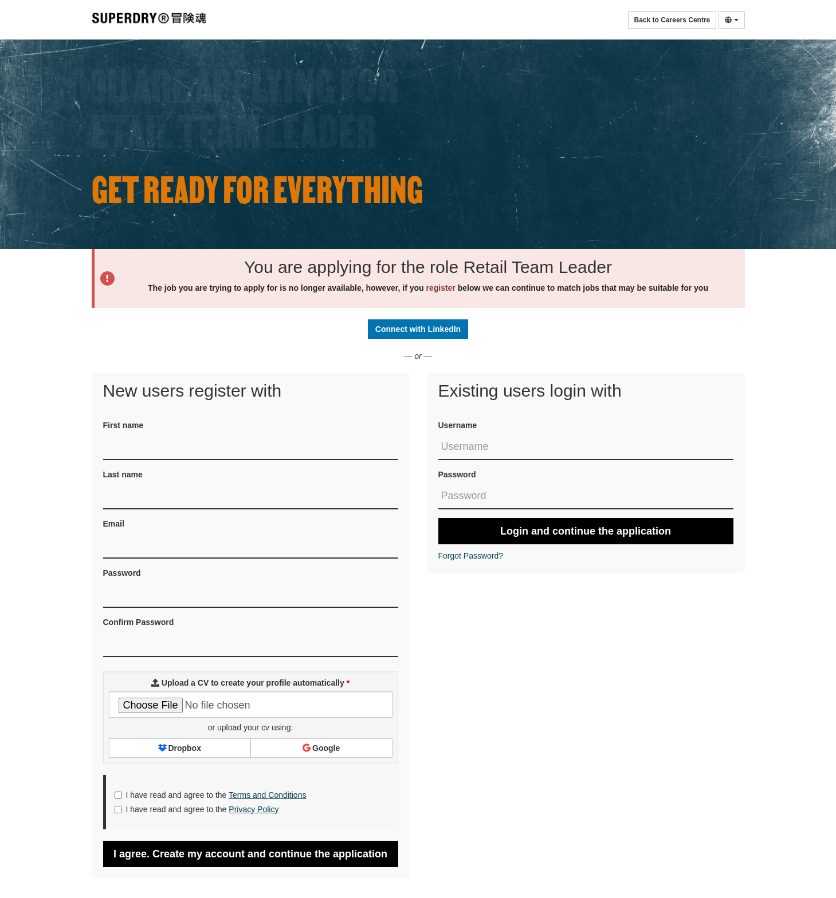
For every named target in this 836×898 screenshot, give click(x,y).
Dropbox (179, 748)
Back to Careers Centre (672, 20)
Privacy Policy (253, 809)
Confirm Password (138, 622)
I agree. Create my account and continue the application (250, 854)
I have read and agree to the (211, 795)
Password (457, 474)
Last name (123, 474)
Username (457, 425)
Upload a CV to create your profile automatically (250, 682)
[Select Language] (731, 20)
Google (321, 748)
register (441, 287)
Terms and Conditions (267, 795)
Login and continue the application (585, 531)
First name (123, 425)
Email (113, 523)
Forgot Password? (471, 555)
